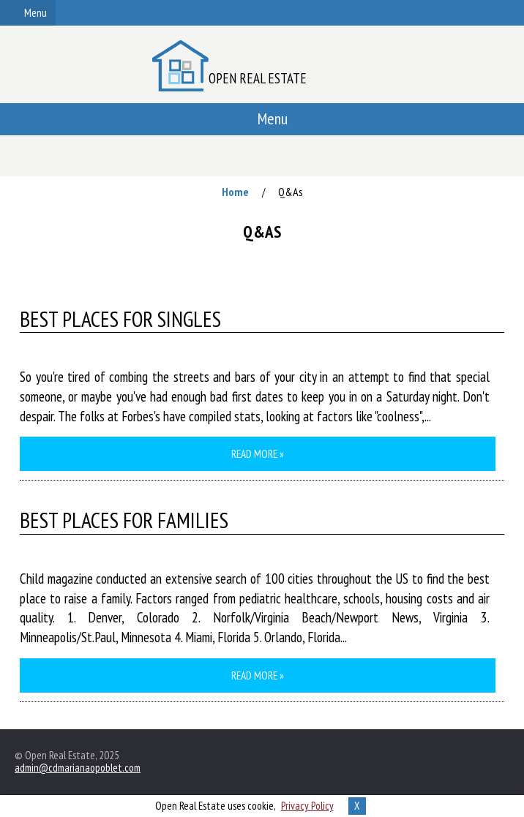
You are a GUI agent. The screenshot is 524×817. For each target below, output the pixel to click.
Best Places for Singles (120, 319)
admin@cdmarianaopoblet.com (78, 768)
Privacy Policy (307, 806)
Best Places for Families (124, 521)
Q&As (290, 191)
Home (235, 191)
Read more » (257, 454)
